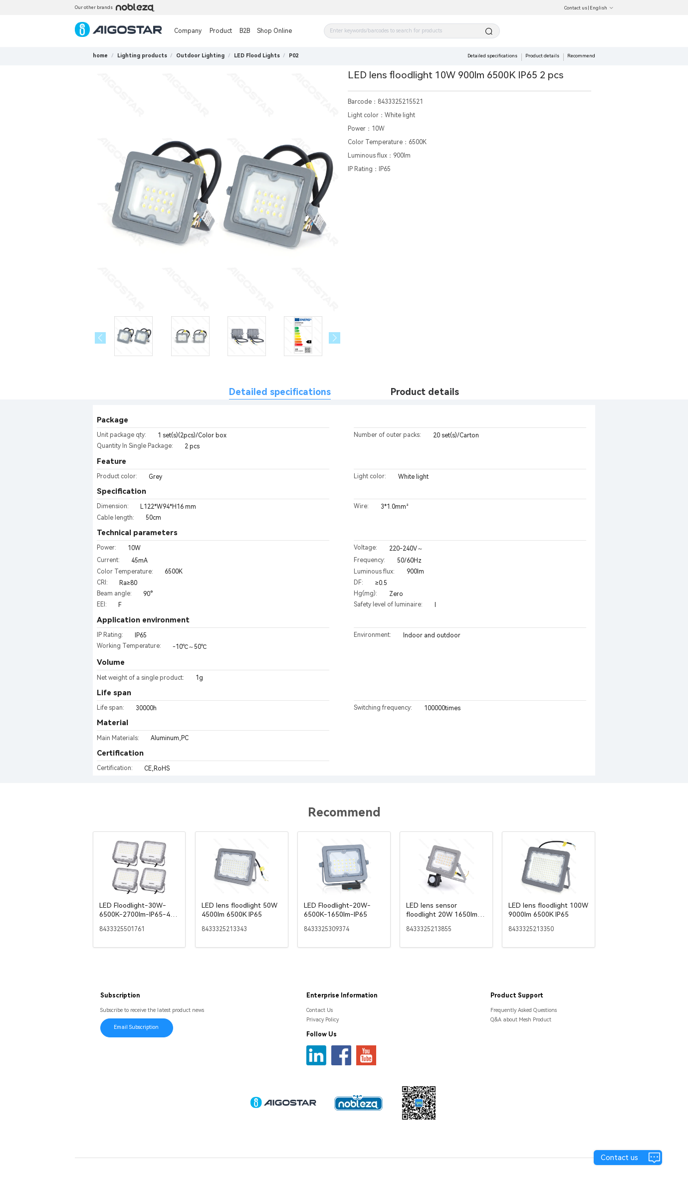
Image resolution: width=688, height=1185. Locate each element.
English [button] (602, 7)
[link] (142, 55)
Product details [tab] (425, 392)
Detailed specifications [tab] (280, 392)
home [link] (100, 55)
